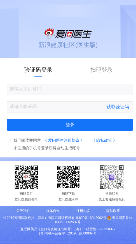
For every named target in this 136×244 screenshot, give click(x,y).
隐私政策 (113, 211)
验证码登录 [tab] (38, 70)
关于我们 (23, 211)
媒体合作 (53, 211)
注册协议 (83, 211)
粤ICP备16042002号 (91, 218)
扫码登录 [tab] (101, 70)
